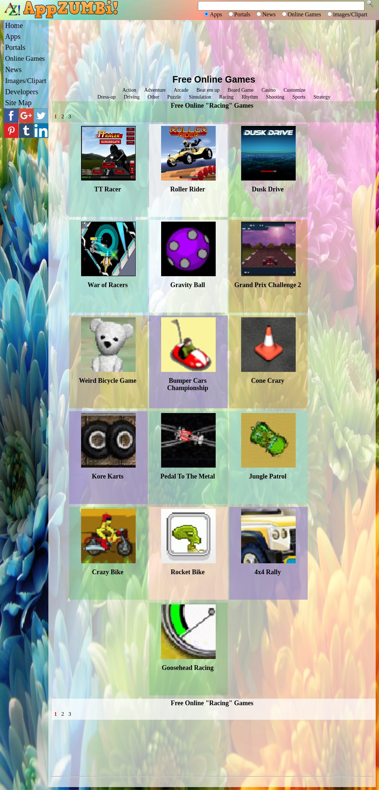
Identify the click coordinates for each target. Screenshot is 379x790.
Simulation (200, 97)
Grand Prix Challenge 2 (267, 285)
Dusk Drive (268, 189)
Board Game (241, 90)
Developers (21, 92)
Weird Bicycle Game (107, 380)
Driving (132, 97)
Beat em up (208, 90)
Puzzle (174, 97)
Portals (15, 47)
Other (153, 97)
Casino (269, 90)
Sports (299, 97)
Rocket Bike (188, 572)
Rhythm (250, 97)
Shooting (275, 97)
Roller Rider (187, 189)
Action (129, 90)
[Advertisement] (212, 46)
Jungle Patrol (267, 476)
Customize (295, 90)
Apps (12, 36)
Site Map (18, 103)
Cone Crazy (267, 380)
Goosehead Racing (188, 667)
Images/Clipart (25, 80)
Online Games (25, 58)
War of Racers (108, 285)
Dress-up (106, 97)
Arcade (181, 90)
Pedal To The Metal (187, 476)
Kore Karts (107, 476)
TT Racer (107, 189)
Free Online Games (213, 79)
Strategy (322, 97)
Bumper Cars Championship (187, 384)
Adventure (154, 90)
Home (14, 25)
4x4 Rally (268, 572)
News (13, 69)
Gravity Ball (187, 285)
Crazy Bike (107, 572)
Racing (226, 97)
